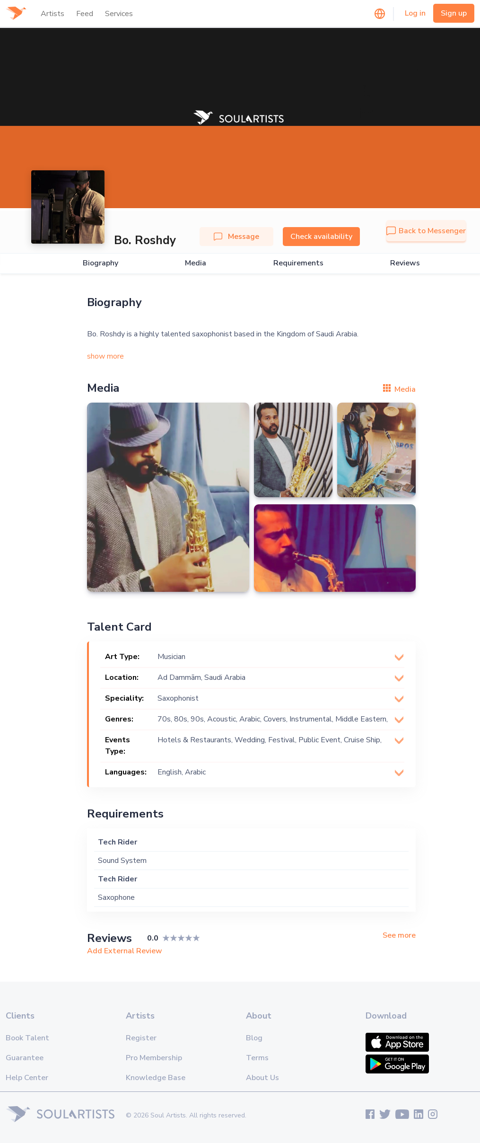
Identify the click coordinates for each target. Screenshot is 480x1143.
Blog (254, 1038)
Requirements (298, 263)
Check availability (321, 236)
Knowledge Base (155, 1077)
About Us (262, 1077)
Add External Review (124, 951)
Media (195, 263)
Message (236, 236)
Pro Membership (154, 1058)
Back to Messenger (426, 231)
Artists (52, 14)
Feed (84, 14)
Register (141, 1038)
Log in (415, 13)
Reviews (405, 263)
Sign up (454, 13)
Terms (257, 1058)
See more (399, 936)
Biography (100, 263)
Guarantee (25, 1058)
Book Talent (27, 1038)
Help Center (27, 1077)
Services (119, 14)
